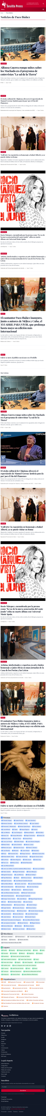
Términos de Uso (5, 1072)
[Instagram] (7, 1026)
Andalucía (3, 1039)
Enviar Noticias (4, 1101)
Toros (2, 1045)
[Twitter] (4, 1026)
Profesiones (4, 1052)
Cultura (3, 1050)
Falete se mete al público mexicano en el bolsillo (19, 357)
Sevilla (2, 1037)
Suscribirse (23, 1090)
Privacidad (3, 1111)
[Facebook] (2, 1026)
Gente (2, 1041)
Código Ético (4, 1065)
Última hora (4, 1035)
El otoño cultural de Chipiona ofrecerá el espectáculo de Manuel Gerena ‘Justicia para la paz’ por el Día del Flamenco (22, 101)
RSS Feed (3, 1056)
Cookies (10, 1111)
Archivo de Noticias (6, 1054)
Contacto (3, 1076)
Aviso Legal (4, 1074)
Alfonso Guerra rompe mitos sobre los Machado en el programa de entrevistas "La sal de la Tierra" (23, 417)
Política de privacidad (29, 1093)
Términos (15, 1111)
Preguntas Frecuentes (6, 1099)
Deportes (3, 1043)
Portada (3, 1033)
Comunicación (4, 1048)
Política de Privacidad (6, 1067)
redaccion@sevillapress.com (18, 1109)
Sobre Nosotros (5, 1063)
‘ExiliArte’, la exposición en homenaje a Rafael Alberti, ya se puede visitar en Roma (23, 156)
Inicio (2, 13)
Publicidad (3, 1097)
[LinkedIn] (10, 1026)
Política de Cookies (6, 1070)
